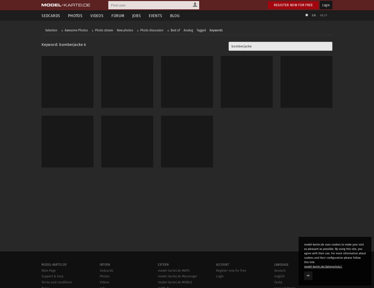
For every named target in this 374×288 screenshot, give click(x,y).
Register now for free (293, 5)
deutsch (280, 270)
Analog (188, 30)
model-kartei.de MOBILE (175, 282)
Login (326, 5)
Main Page (49, 270)
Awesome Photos (76, 30)
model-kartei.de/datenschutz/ (323, 266)
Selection (51, 30)
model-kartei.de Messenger (177, 276)
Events (155, 15)
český (278, 282)
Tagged (201, 30)
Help (323, 15)
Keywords (216, 30)
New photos (125, 30)
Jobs (136, 15)
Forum (117, 15)
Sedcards (51, 15)
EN (314, 15)
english (279, 276)
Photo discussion (151, 30)
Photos (75, 15)
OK (308, 275)
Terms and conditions (57, 282)
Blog (175, 15)
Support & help (52, 276)
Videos (97, 15)
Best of (175, 30)
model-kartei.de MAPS (174, 270)
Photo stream (104, 30)
